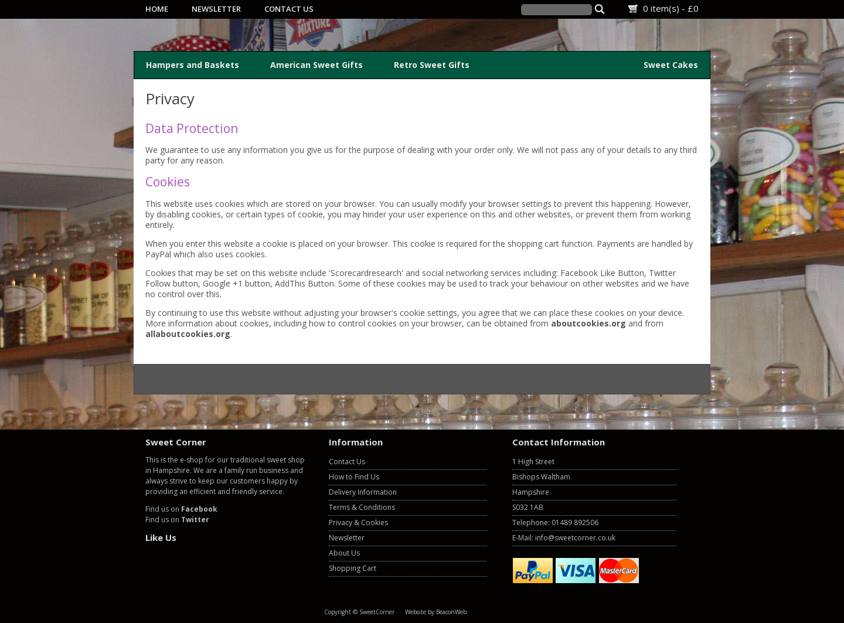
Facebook (199, 509)
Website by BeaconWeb (436, 612)
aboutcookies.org (588, 323)
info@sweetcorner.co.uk (575, 538)
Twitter (195, 520)
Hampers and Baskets (192, 64)
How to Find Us (354, 477)
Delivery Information (363, 492)
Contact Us (289, 9)
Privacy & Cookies (358, 522)
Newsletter (216, 9)
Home (156, 9)
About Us (344, 553)
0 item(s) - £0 (671, 8)
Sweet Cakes (671, 64)
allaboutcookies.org (187, 333)
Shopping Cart (352, 568)
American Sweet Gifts (316, 64)
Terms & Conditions (362, 507)
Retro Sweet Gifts (431, 64)
